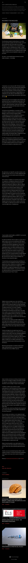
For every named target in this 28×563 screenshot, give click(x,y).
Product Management (11, 12)
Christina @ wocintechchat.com (12, 458)
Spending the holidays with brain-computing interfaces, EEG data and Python (14, 500)
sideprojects (9, 468)
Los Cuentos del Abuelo (9, 4)
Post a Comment (5, 474)
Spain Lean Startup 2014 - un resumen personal (12, 520)
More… (22, 12)
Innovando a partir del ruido (12, 546)
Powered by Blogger (14, 557)
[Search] (25, 2)
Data (19, 12)
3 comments (7, 548)
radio (5, 468)
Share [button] (3, 466)
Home (3, 12)
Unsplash (22, 458)
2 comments (7, 504)
